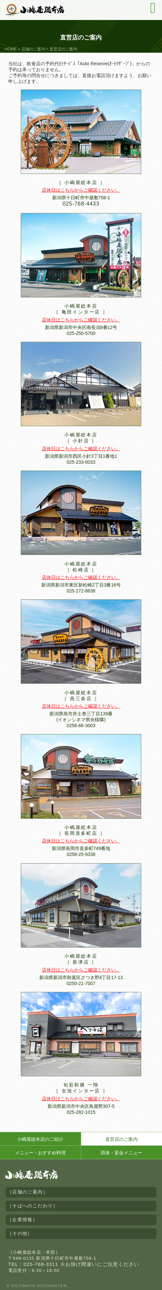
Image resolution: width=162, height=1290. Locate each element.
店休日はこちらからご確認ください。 (81, 190)
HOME (11, 49)
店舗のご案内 (33, 49)
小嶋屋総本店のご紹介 (40, 1139)
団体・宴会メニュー (121, 1152)
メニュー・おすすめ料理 (40, 1152)
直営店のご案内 (121, 1139)
